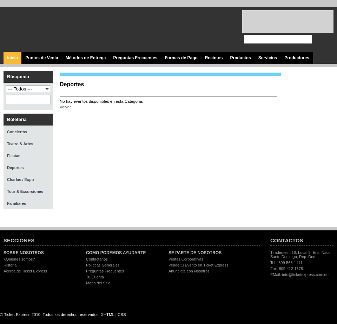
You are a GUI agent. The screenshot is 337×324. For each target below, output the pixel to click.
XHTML (107, 314)
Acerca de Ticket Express (25, 271)
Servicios (267, 57)
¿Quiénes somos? (19, 259)
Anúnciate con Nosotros (189, 271)
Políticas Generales (102, 265)
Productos (240, 57)
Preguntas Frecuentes (135, 57)
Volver (65, 107)
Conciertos (17, 132)
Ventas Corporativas (185, 259)
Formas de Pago (181, 57)
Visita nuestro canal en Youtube (208, 30)
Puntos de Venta (41, 57)
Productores (296, 57)
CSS (122, 314)
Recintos (214, 57)
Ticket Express (45, 28)
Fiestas (13, 156)
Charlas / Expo (20, 179)
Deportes (15, 168)
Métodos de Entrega (86, 57)
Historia (10, 265)
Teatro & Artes (20, 144)
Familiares (16, 203)
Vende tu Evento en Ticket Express (198, 265)
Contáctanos (97, 259)
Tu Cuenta (95, 277)
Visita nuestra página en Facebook (176, 30)
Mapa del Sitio (98, 283)
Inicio (12, 57)
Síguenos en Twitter (192, 30)
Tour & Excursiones (25, 191)
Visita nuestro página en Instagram (224, 30)
